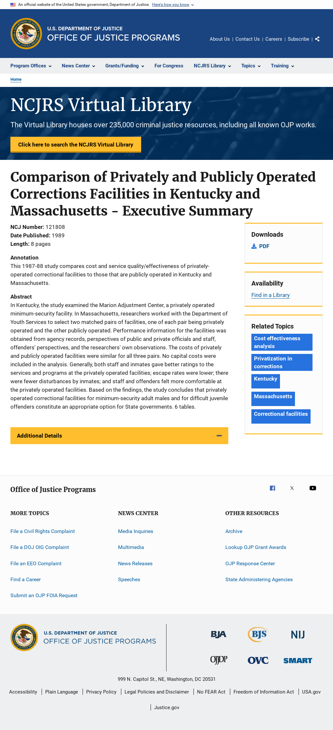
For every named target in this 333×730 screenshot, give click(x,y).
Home (15, 79)
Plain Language (61, 692)
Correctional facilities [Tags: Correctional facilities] (281, 414)
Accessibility (23, 692)
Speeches (129, 579)
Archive (233, 531)
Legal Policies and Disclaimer (157, 692)
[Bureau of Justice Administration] (218, 639)
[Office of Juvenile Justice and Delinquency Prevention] (218, 665)
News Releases (135, 563)
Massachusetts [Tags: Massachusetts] (273, 396)
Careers (273, 39)
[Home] (113, 34)
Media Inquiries (135, 531)
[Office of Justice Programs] (26, 33)
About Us (220, 39)
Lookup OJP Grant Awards (255, 547)
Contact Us (247, 39)
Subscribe (298, 39)
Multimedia (131, 547)
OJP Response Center (250, 563)
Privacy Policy (101, 692)
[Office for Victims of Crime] (258, 665)
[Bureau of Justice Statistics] (258, 643)
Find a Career (25, 579)
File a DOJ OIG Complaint (39, 547)
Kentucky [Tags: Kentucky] (265, 378)
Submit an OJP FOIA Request (43, 595)
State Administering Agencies (259, 579)
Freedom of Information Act (263, 692)
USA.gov (311, 692)
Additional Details (39, 435)
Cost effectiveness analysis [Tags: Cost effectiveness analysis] (277, 342)
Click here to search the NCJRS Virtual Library (75, 144)
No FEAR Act (211, 692)
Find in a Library (270, 295)
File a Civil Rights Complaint (42, 531)
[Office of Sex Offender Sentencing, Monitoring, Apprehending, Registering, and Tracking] (298, 664)
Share (322, 43)
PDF (264, 246)
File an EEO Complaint (35, 563)
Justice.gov (166, 707)
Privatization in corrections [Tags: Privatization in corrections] (273, 362)
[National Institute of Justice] (297, 640)
